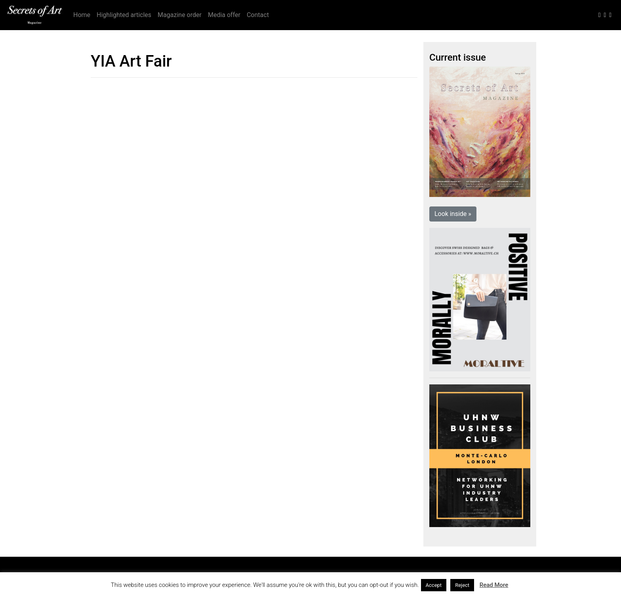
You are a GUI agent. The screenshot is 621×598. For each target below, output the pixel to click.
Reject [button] (462, 585)
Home (81, 15)
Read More (494, 584)
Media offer (224, 15)
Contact (258, 15)
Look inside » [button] (452, 214)
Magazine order (180, 15)
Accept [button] (434, 585)
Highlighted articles (124, 15)
